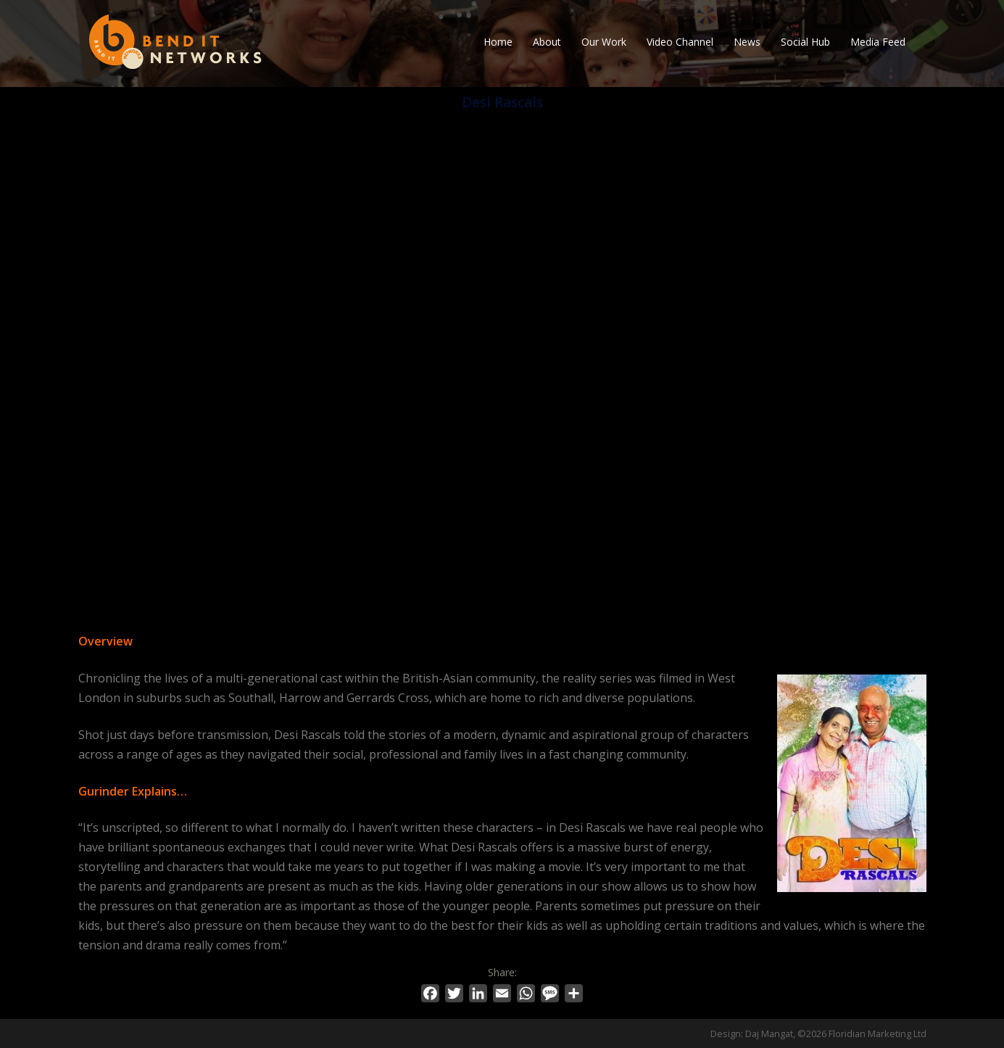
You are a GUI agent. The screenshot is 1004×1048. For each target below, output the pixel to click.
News (747, 42)
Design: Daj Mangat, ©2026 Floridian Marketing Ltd (818, 1033)
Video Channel (680, 42)
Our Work (603, 42)
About (547, 42)
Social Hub (805, 42)
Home (498, 42)
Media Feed (877, 42)
